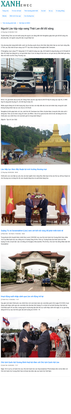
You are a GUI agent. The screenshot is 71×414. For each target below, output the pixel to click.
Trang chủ (5, 11)
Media (4, 16)
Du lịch (43, 11)
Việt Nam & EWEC (24, 23)
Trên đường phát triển (31, 11)
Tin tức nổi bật (16, 11)
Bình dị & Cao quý (15, 16)
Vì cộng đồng (60, 11)
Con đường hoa (29, 16)
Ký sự (51, 11)
